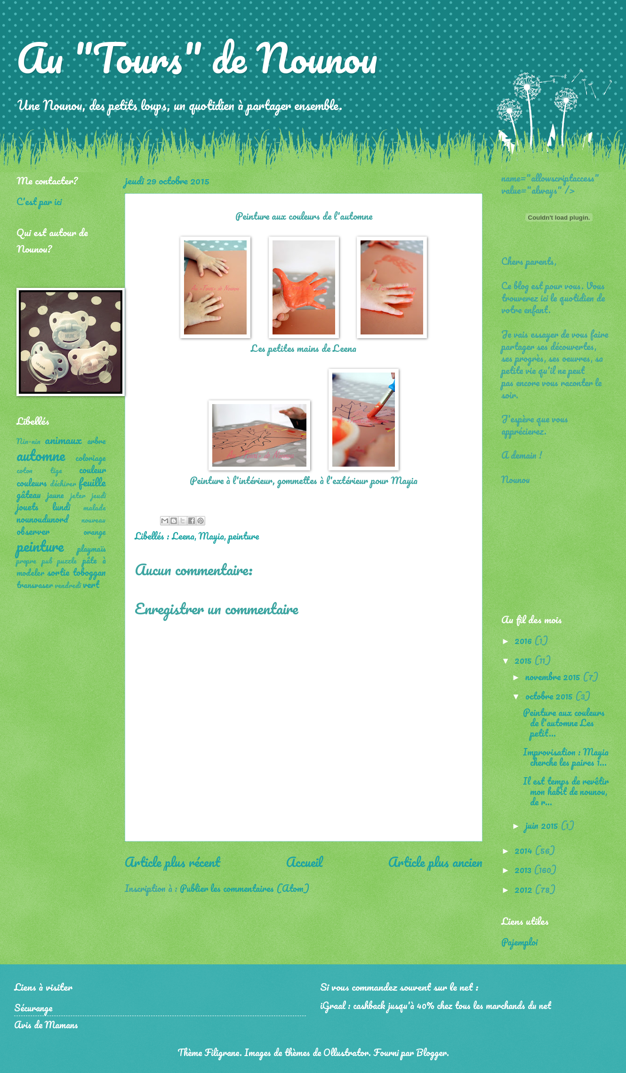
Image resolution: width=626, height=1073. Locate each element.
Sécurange (33, 1007)
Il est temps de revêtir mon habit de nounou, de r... (566, 791)
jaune (55, 495)
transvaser (34, 585)
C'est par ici (39, 201)
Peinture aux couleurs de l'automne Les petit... (564, 722)
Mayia (211, 535)
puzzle (67, 561)
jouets (27, 506)
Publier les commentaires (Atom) (244, 888)
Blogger (431, 1052)
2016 (524, 640)
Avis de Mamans (46, 1024)
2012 (524, 889)
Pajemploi (519, 941)
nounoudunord (42, 518)
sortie (58, 572)
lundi (61, 506)
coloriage (90, 458)
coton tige (39, 470)
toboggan (89, 572)
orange (94, 532)
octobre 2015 (550, 695)
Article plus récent (172, 862)
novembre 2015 (554, 676)
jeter (78, 495)
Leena (183, 535)
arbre (96, 441)
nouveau (93, 520)
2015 (524, 660)
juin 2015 (543, 825)
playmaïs (91, 548)
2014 (524, 850)
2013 (524, 869)
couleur (92, 469)
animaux (63, 439)
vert (91, 584)
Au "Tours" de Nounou (196, 57)
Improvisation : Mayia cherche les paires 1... (566, 757)
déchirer (63, 483)
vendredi (68, 585)
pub (47, 561)
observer (32, 531)
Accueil (304, 862)
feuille (92, 482)
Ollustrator (346, 1052)
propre (26, 561)
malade (94, 507)
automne (40, 455)
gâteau (28, 494)
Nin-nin (28, 441)
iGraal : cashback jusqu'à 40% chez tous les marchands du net (435, 1005)
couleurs (31, 482)
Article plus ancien (435, 862)
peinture (243, 535)
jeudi (98, 495)
